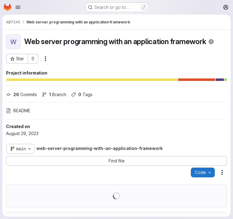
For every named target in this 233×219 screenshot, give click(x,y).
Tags (82, 94)
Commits (21, 94)
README (18, 110)
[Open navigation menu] (18, 7)
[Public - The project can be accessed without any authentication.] (211, 41)
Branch (54, 94)
